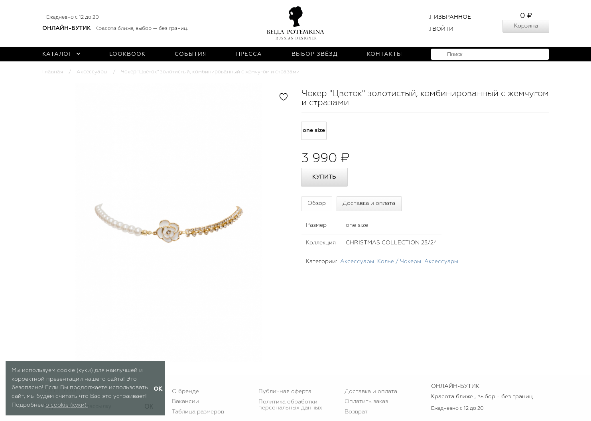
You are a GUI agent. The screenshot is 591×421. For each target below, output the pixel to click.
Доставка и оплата (369, 203)
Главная (52, 72)
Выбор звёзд (315, 54)
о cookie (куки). (66, 405)
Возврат (356, 412)
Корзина (526, 26)
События (191, 54)
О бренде (185, 391)
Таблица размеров (198, 412)
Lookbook (127, 54)
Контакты (384, 54)
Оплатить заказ (366, 401)
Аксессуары (92, 72)
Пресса (249, 54)
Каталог (61, 54)
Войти (441, 29)
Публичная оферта (284, 391)
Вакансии (185, 401)
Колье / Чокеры (399, 261)
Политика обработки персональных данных (290, 404)
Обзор (316, 203)
